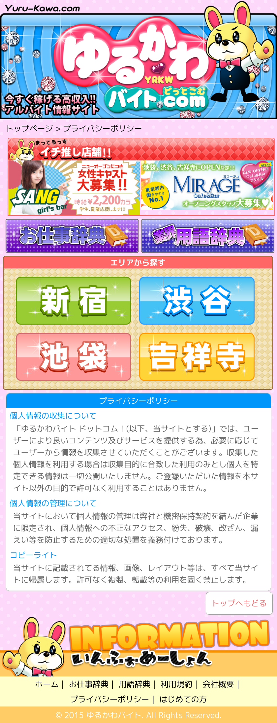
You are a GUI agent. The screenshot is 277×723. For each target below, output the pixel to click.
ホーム (47, 684)
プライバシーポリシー (109, 699)
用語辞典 (134, 684)
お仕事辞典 (88, 684)
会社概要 (218, 684)
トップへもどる (239, 603)
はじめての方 (183, 699)
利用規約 (176, 684)
